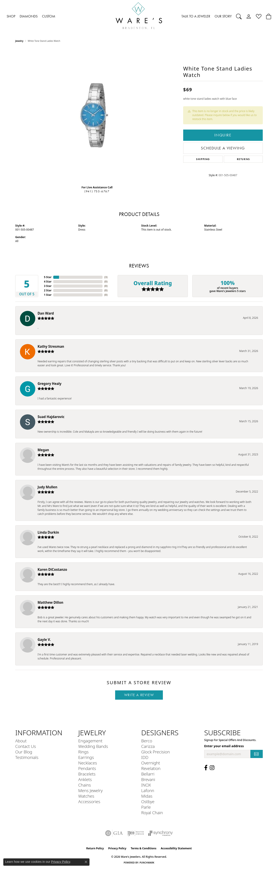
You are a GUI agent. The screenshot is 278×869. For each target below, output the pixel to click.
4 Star (47, 281)
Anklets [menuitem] (85, 779)
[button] (239, 16)
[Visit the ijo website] (135, 833)
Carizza (148, 746)
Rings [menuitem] (83, 752)
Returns (243, 159)
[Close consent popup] (86, 862)
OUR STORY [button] (223, 16)
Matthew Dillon (50, 602)
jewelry (19, 40)
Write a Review (139, 695)
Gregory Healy (49, 383)
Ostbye (147, 801)
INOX (146, 785)
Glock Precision (155, 752)
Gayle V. (44, 639)
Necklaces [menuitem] (87, 763)
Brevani (148, 779)
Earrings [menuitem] (86, 757)
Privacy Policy (117, 848)
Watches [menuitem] (86, 796)
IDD (145, 757)
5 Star (47, 277)
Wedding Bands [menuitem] (93, 746)
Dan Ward (46, 313)
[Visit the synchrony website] (160, 833)
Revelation (150, 768)
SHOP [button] (11, 16)
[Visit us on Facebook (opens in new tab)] (206, 767)
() (106, 277)
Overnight (150, 763)
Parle (146, 807)
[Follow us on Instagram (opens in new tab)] (212, 767)
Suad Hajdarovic (51, 416)
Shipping (203, 159)
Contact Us (25, 746)
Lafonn (147, 790)
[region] (97, 115)
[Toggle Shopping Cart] (268, 16)
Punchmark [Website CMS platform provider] (147, 862)
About (21, 741)
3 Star (47, 286)
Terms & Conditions (143, 848)
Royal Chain (152, 813)
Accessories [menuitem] (89, 801)
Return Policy (95, 848)
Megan (43, 450)
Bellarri (147, 774)
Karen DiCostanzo (52, 569)
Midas (146, 796)
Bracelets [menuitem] (86, 774)
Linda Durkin (48, 532)
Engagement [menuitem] (90, 741)
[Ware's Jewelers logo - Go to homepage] (139, 16)
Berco (146, 741)
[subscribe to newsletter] (256, 754)
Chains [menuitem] (84, 785)
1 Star (47, 295)
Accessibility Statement (176, 848)
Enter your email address (224, 746)
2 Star (47, 290)
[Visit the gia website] (114, 833)
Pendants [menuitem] (87, 768)
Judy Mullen (47, 487)
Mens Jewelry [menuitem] (90, 790)
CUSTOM (48, 16)
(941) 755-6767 (96, 191)
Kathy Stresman (51, 346)
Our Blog (23, 752)
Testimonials (26, 757)
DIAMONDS (29, 16)
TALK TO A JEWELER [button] (195, 16)
